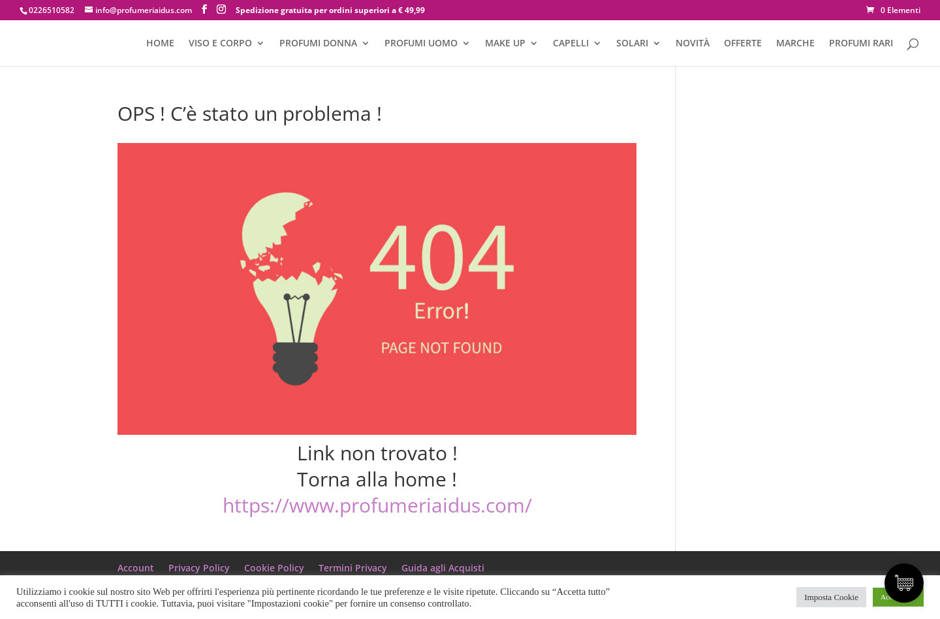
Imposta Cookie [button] (831, 597)
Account (136, 568)
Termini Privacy (353, 568)
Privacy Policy (199, 568)
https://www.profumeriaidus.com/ (377, 505)
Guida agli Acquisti (442, 568)
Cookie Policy (274, 568)
